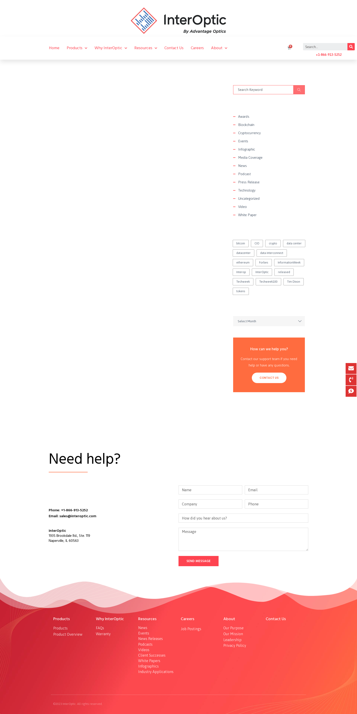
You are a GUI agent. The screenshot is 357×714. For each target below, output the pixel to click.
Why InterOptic (110, 48)
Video (242, 207)
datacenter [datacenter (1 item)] (243, 253)
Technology (246, 190)
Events (243, 141)
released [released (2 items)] (284, 272)
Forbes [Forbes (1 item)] (263, 262)
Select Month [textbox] (247, 321)
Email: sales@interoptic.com (72, 516)
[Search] (351, 46)
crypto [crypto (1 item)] (273, 243)
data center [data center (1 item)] (294, 243)
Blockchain (246, 125)
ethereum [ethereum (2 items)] (243, 262)
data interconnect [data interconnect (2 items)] (271, 253)
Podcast (244, 174)
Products (77, 48)
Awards (243, 116)
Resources (145, 48)
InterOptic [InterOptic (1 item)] (261, 272)
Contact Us (174, 48)
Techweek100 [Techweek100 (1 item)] (268, 281)
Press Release (249, 182)
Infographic (246, 149)
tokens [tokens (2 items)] (240, 291)
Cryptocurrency (249, 133)
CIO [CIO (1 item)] (257, 243)
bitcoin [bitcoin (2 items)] (240, 243)
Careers (197, 48)
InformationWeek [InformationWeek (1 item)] (289, 262)
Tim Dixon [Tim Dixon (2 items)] (293, 281)
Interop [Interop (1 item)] (241, 272)
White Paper (247, 215)
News (242, 166)
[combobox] (269, 321)
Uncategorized (249, 198)
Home (54, 48)
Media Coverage (250, 157)
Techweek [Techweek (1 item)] (243, 281)
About (219, 48)
